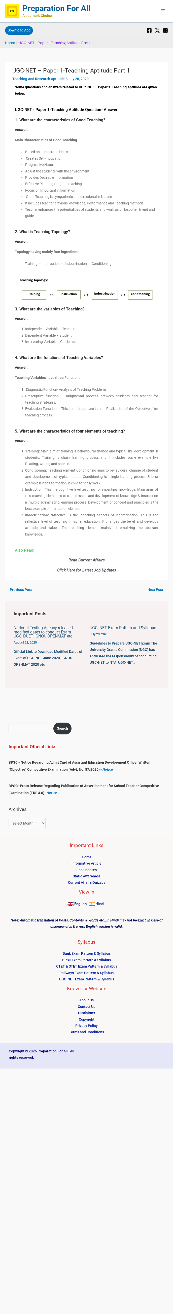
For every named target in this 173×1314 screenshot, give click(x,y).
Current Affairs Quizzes (86, 882)
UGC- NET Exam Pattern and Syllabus (123, 627)
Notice (107, 769)
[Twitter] (157, 30)
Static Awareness (86, 876)
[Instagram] (165, 30)
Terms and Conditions (86, 1032)
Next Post (157, 590)
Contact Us (86, 1007)
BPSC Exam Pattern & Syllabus (86, 960)
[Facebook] (149, 30)
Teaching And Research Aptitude (38, 79)
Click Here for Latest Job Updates (86, 570)
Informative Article (86, 863)
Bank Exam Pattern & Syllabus (87, 953)
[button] (19, 30)
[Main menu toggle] (163, 11)
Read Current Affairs (86, 560)
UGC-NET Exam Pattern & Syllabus (86, 979)
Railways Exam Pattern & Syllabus (86, 973)
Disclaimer (86, 1013)
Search (62, 728)
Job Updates (87, 870)
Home (10, 43)
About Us (86, 1000)
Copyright (86, 1019)
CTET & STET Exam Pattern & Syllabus (86, 966)
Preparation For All (56, 8)
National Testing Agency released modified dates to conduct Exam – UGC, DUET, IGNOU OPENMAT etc (44, 631)
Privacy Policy (86, 1026)
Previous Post (19, 590)
